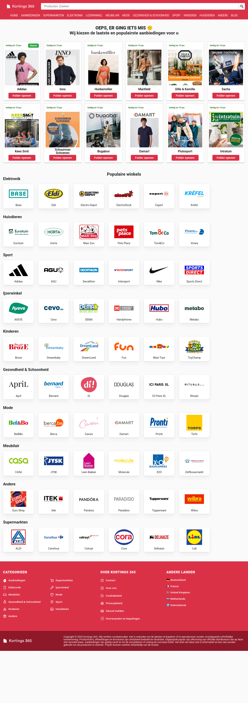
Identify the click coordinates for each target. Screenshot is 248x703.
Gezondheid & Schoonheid (151, 15)
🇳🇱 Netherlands (175, 650)
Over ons (108, 639)
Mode (126, 15)
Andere (223, 15)
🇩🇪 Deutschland (176, 631)
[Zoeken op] (242, 6)
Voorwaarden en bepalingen (120, 670)
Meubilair (112, 15)
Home (14, 15)
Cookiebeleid (111, 647)
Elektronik (75, 15)
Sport (176, 15)
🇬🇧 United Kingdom (178, 643)
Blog (234, 15)
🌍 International (176, 656)
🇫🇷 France (172, 637)
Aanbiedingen (30, 15)
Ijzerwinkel (94, 15)
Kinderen (190, 15)
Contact (107, 631)
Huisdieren (207, 15)
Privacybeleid (111, 654)
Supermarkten (53, 15)
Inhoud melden (112, 662)
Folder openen (22, 95)
